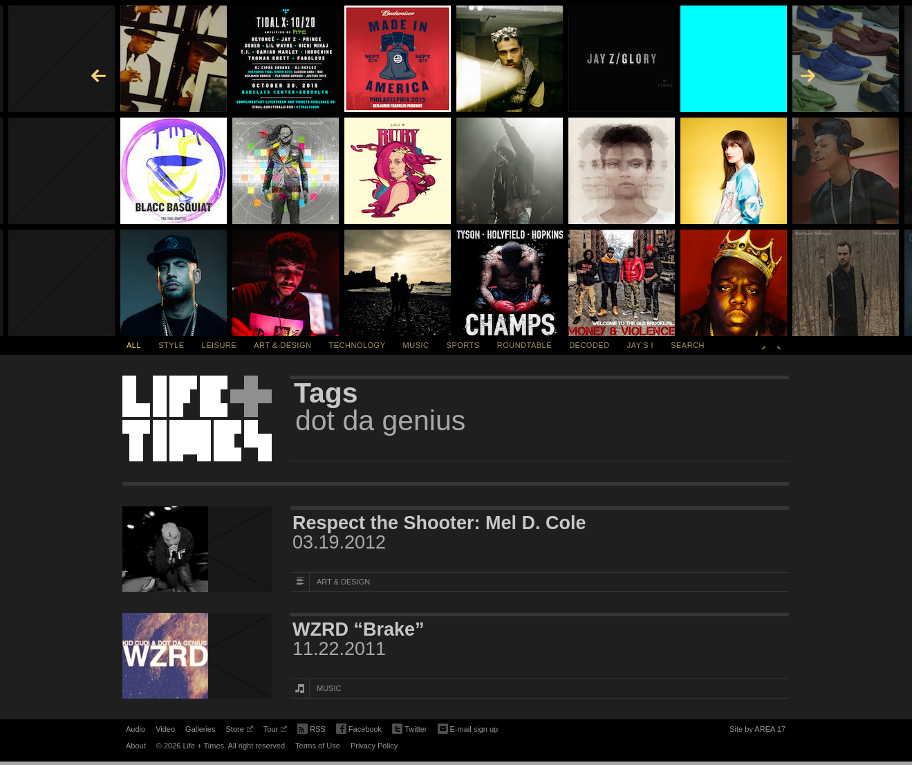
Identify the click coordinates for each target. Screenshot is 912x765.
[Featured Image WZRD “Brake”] (197, 656)
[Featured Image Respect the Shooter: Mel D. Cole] (197, 549)
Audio (135, 729)
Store (238, 731)
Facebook (359, 729)
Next (779, 345)
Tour (275, 731)
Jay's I (640, 345)
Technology (357, 345)
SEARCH (688, 345)
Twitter (409, 729)
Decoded (589, 345)
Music (416, 345)
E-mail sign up (468, 727)
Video (165, 729)
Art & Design (282, 345)
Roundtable (524, 345)
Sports (463, 345)
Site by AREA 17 (757, 731)
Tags (326, 393)
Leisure (219, 345)
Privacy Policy (374, 745)
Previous (763, 345)
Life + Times (197, 418)
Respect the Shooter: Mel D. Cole (439, 523)
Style (171, 345)
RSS (311, 727)
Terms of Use (317, 745)
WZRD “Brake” (358, 629)
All (134, 345)
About (136, 745)
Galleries (200, 729)
